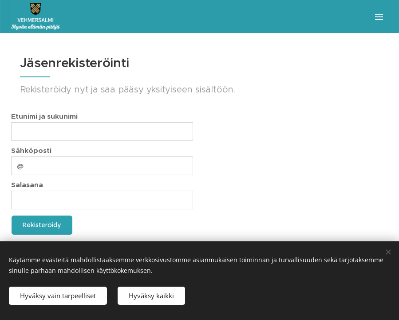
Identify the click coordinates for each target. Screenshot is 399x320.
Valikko (379, 16)
